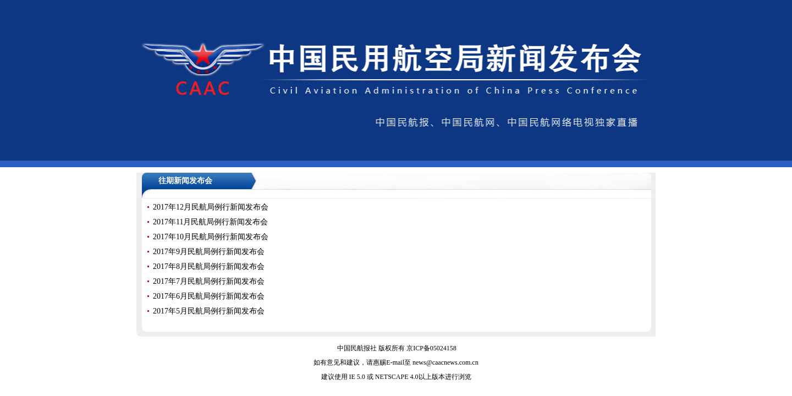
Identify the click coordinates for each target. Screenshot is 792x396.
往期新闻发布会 (185, 181)
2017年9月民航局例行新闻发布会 (209, 252)
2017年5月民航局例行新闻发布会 (209, 311)
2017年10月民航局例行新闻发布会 (210, 237)
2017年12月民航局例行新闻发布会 (210, 207)
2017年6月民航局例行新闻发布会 (209, 296)
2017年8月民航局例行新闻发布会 (209, 266)
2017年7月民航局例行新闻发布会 (209, 281)
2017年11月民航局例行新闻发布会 (210, 222)
